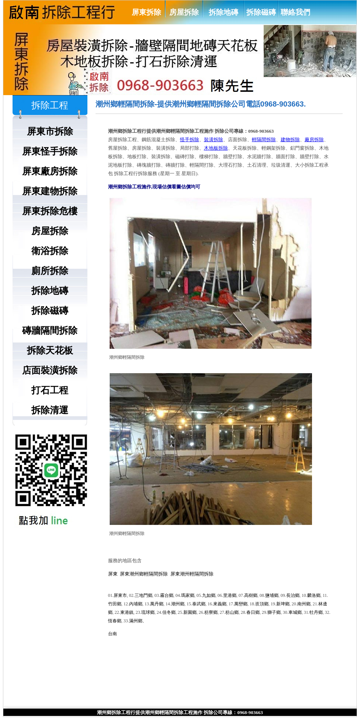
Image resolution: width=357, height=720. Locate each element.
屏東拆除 (146, 12)
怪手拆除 (189, 139)
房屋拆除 (184, 12)
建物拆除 (290, 139)
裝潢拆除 (213, 139)
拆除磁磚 (261, 12)
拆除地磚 (223, 12)
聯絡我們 (295, 12)
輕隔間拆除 (264, 139)
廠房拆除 (314, 139)
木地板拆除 (216, 148)
